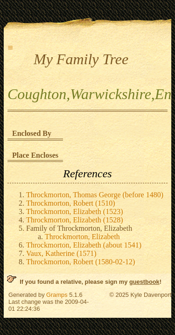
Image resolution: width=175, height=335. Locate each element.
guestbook (144, 281)
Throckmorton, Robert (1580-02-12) (80, 262)
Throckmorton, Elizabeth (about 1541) (83, 245)
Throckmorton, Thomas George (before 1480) (94, 195)
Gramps (57, 294)
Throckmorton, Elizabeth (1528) (74, 220)
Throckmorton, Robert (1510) (70, 203)
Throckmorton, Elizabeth (82, 237)
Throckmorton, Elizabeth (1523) (74, 211)
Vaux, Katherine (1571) (61, 253)
